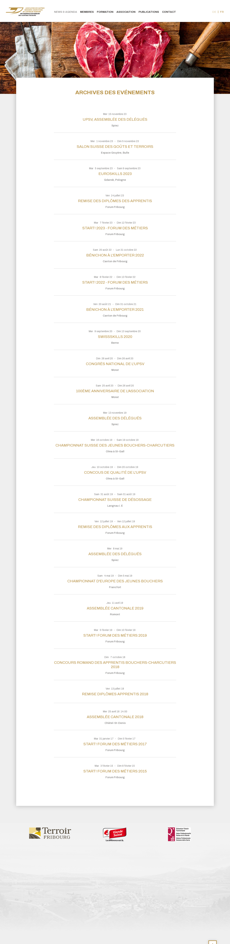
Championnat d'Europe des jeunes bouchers (115, 581)
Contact (169, 11)
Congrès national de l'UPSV (115, 364)
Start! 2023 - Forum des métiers (115, 228)
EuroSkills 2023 (115, 174)
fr (222, 11)
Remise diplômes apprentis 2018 (115, 694)
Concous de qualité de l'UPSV (115, 472)
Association (125, 11)
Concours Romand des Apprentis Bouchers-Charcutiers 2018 (115, 665)
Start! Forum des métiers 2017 (115, 744)
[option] (50, 833)
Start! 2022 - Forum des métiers (115, 282)
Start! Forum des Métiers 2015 (115, 771)
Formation (105, 11)
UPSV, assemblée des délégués (115, 119)
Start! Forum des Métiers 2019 (115, 635)
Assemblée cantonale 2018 (115, 717)
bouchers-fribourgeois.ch (25, 11)
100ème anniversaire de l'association (115, 391)
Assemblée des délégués (115, 418)
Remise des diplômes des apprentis (115, 201)
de (214, 11)
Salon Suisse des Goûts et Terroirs (115, 147)
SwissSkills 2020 (115, 337)
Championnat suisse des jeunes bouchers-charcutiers (115, 445)
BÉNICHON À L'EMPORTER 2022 (115, 255)
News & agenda (65, 11)
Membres (87, 11)
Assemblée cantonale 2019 (115, 608)
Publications (149, 11)
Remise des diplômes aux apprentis (115, 527)
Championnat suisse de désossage (115, 500)
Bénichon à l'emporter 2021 (115, 309)
